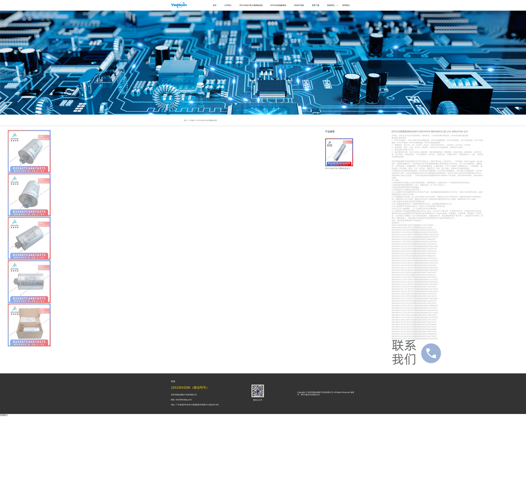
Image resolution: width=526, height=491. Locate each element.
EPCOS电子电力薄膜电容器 (251, 5)
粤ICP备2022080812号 (310, 395)
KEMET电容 (299, 5)
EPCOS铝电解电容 (278, 5)
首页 (214, 5)
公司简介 (228, 5)
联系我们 (346, 5)
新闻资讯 (331, 5)
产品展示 (210, 120)
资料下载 (315, 5)
